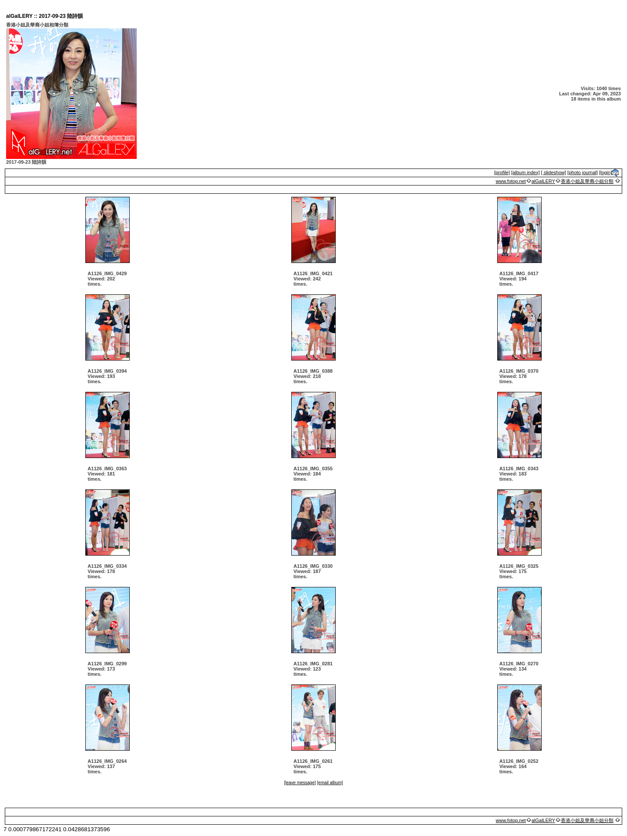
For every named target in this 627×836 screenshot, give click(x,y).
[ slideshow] (553, 172)
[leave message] (300, 782)
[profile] (502, 172)
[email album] (330, 782)
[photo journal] (582, 172)
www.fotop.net (511, 181)
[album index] (525, 172)
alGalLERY (543, 181)
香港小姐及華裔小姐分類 (587, 181)
